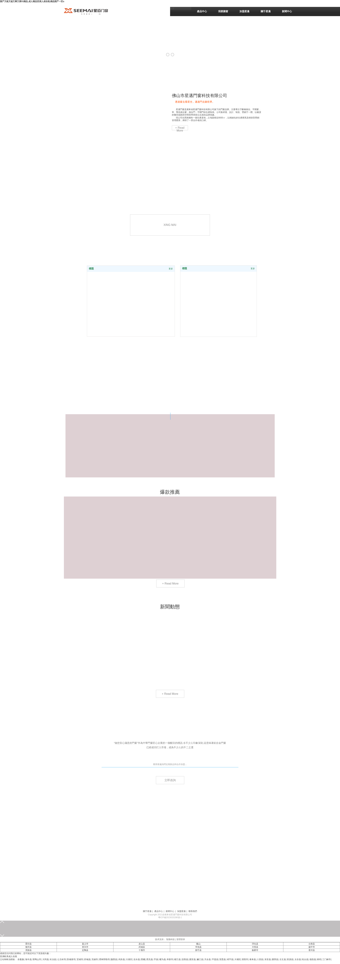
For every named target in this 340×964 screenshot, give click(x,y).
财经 (319, 959)
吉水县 (136, 959)
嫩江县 (200, 959)
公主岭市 (61, 959)
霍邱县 (28, 944)
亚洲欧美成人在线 (8, 956)
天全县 (207, 959)
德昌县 (313, 959)
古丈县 (282, 959)
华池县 (198, 947)
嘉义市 (85, 944)
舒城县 (87, 959)
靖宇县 (230, 959)
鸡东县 (121, 959)
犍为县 (162, 959)
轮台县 (305, 959)
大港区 (129, 959)
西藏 (143, 959)
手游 (156, 959)
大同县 (45, 959)
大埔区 (237, 959)
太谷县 (298, 959)
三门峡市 (326, 959)
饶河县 (28, 947)
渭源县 (28, 950)
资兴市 (85, 947)
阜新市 (170, 959)
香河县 (311, 950)
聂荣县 (275, 959)
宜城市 (80, 959)
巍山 (198, 944)
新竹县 (198, 950)
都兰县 (177, 959)
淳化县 (255, 944)
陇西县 (114, 959)
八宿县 (260, 959)
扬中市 (311, 947)
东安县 (267, 959)
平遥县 (215, 959)
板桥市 (255, 950)
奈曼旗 (21, 959)
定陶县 (85, 950)
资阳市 (245, 959)
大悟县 (255, 947)
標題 (184, 268)
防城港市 (71, 959)
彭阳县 (185, 959)
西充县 (149, 959)
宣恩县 (222, 959)
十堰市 (142, 950)
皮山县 (142, 944)
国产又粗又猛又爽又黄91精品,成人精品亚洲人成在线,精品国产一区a (32, 1)
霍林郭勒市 (104, 959)
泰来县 (252, 959)
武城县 (142, 947)
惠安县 (192, 959)
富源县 (290, 959)
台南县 (311, 944)
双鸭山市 (37, 959)
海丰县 (28, 959)
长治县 (53, 959)
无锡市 (95, 959)
